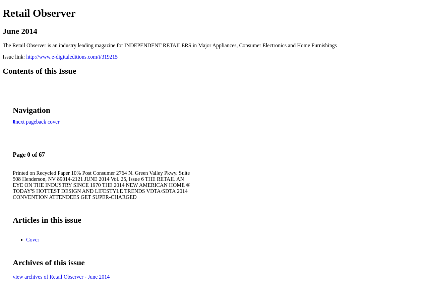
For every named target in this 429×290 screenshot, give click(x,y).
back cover (48, 122)
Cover (32, 239)
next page (25, 122)
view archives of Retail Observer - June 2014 (61, 277)
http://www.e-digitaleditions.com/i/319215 (72, 57)
